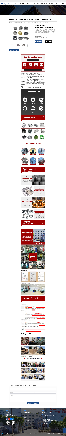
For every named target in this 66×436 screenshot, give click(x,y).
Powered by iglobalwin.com (10, 433)
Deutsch (51, 0)
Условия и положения (58, 433)
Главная (10, 22)
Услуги (13, 22)
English (43, 0)
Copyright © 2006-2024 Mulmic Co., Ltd (33, 433)
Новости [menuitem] (57, 3)
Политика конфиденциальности (51, 433)
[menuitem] (22, 3)
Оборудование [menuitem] (39, 3)
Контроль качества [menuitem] (45, 3)
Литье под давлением (27, 22)
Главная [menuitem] (16, 3)
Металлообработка (19, 22)
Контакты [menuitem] (62, 3)
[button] (22, 3)
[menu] (40, 3)
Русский (47, 0)
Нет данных (40, 36)
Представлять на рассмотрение (33, 403)
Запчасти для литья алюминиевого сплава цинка (40, 22)
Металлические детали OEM (43, 37)
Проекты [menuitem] (33, 3)
